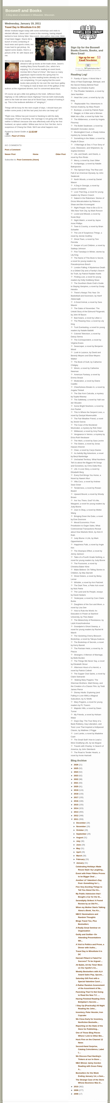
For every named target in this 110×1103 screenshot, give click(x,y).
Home (35, 154)
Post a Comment (13, 150)
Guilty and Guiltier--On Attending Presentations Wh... (88, 937)
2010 (76, 1086)
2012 (76, 815)
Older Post (61, 154)
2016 (76, 801)
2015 (76, 805)
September (81, 834)
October (80, 830)
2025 (76, 768)
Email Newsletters (84, 70)
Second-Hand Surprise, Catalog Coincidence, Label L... (90, 1049)
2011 (76, 819)
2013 (76, 812)
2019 (76, 790)
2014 (76, 808)
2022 (76, 779)
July (78, 841)
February (80, 859)
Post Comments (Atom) (28, 160)
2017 (76, 797)
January (80, 863)
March (79, 856)
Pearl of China (18, 136)
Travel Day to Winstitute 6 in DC (23, 27)
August (80, 837)
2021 (76, 783)
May (78, 848)
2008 (76, 1094)
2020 (76, 786)
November (81, 826)
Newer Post (10, 154)
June (78, 845)
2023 (76, 775)
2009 (76, 1090)
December (81, 823)
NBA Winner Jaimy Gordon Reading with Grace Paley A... (89, 1066)
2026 (76, 765)
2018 (76, 794)
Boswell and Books (23, 10)
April (78, 852)
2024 (76, 772)
